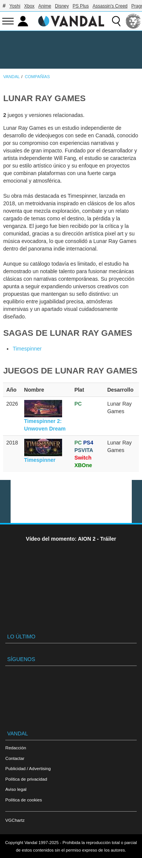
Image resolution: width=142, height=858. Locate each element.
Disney (62, 6)
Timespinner (27, 349)
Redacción (15, 747)
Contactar (14, 758)
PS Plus (81, 6)
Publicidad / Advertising (28, 768)
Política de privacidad (26, 779)
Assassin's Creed (109, 6)
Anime (44, 6)
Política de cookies (23, 799)
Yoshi (14, 6)
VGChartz (15, 820)
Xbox (29, 6)
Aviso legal (16, 789)
